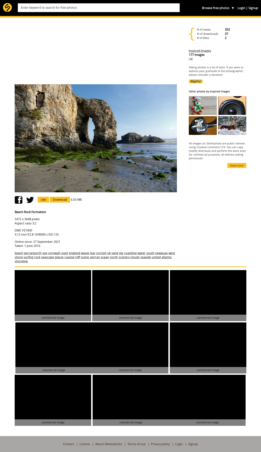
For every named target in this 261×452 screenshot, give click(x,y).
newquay (161, 253)
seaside (145, 257)
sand (114, 253)
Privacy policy (160, 444)
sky (121, 253)
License (84, 444)
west (172, 253)
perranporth (33, 253)
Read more (237, 165)
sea (44, 253)
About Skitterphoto (108, 444)
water (142, 253)
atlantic (167, 257)
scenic (85, 257)
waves (85, 253)
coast (64, 253)
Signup (253, 8)
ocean (105, 257)
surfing (28, 257)
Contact (68, 444)
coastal (69, 257)
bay (92, 253)
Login (241, 8)
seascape (47, 257)
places (59, 257)
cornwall (54, 253)
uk (109, 253)
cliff (77, 257)
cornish (101, 253)
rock (37, 257)
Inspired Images (200, 51)
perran (95, 257)
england (74, 253)
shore (19, 257)
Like (43, 200)
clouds (135, 257)
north (114, 257)
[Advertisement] (96, 52)
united (156, 257)
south (150, 253)
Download (60, 200)
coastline (130, 253)
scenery (124, 257)
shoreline (21, 261)
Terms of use (137, 444)
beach (19, 253)
